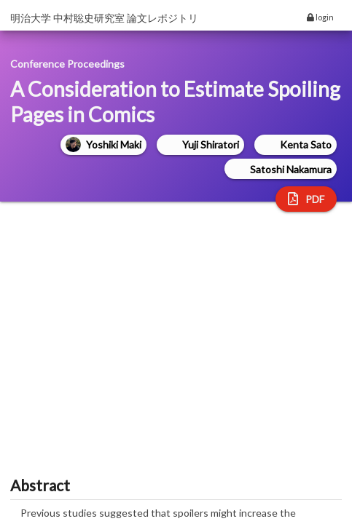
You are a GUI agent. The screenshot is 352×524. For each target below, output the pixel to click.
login (320, 17)
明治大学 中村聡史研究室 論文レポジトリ (104, 18)
